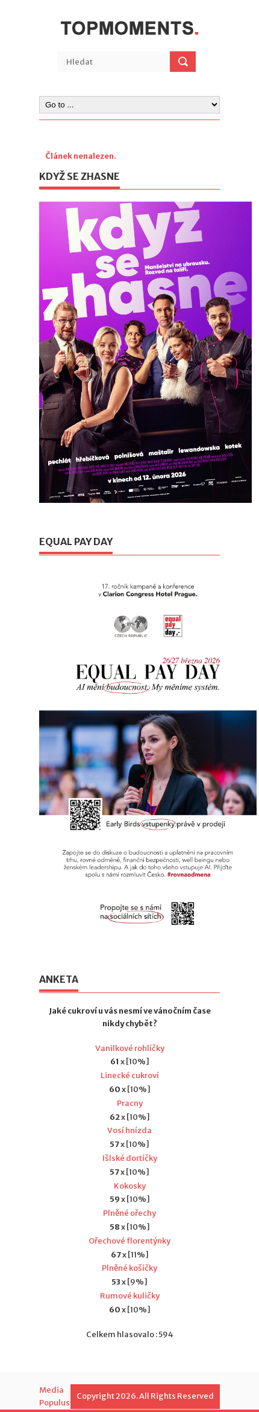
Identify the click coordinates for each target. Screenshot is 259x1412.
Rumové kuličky (130, 1296)
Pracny (130, 1103)
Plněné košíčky (129, 1268)
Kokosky (130, 1186)
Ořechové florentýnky (129, 1241)
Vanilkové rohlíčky (129, 1048)
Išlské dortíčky (129, 1158)
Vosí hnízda (129, 1130)
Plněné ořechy (129, 1213)
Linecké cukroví (130, 1075)
